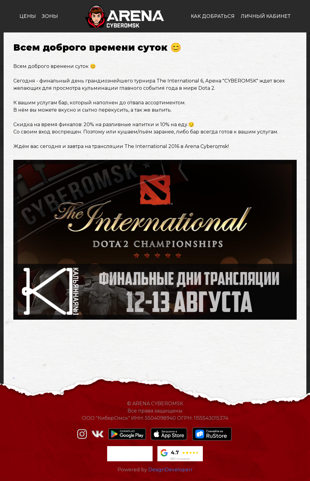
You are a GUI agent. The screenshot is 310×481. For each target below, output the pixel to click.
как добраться (213, 16)
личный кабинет (266, 16)
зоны (50, 16)
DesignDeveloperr (170, 470)
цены (27, 16)
